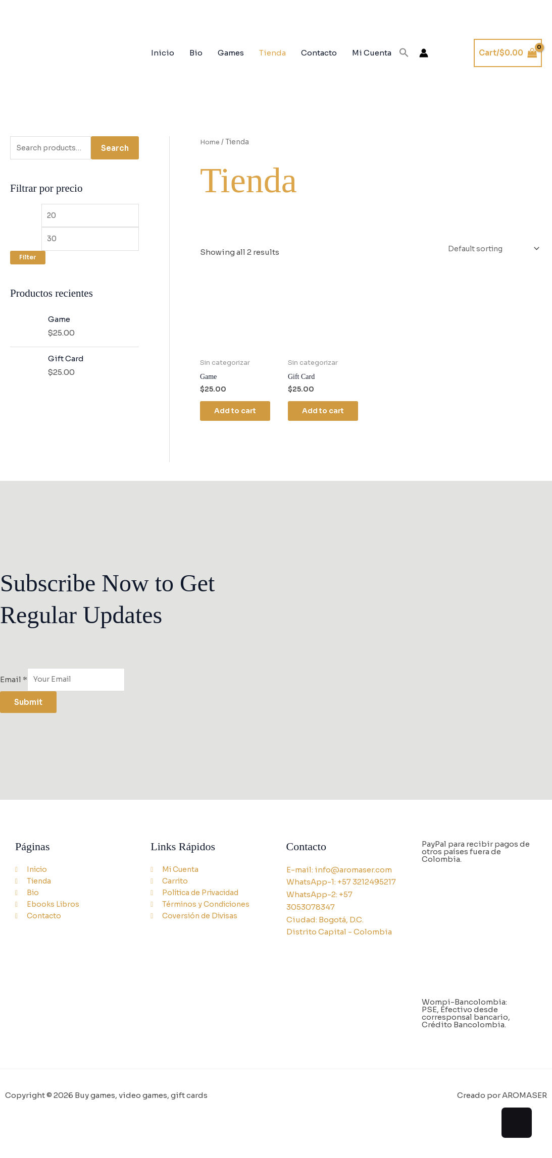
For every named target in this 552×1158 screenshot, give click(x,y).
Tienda (272, 53)
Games (231, 53)
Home (211, 142)
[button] (404, 53)
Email (13, 683)
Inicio (162, 53)
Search (115, 148)
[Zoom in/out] (14, 1135)
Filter (27, 261)
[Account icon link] (423, 53)
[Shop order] (489, 249)
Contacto (319, 53)
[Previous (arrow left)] (14, 1151)
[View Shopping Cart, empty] (508, 53)
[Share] (74, 1135)
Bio (196, 53)
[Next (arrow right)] (44, 1151)
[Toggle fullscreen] (44, 1135)
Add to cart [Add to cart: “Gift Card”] (325, 414)
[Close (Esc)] (103, 1135)
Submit (28, 707)
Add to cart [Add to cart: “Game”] (237, 414)
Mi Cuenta (371, 53)
